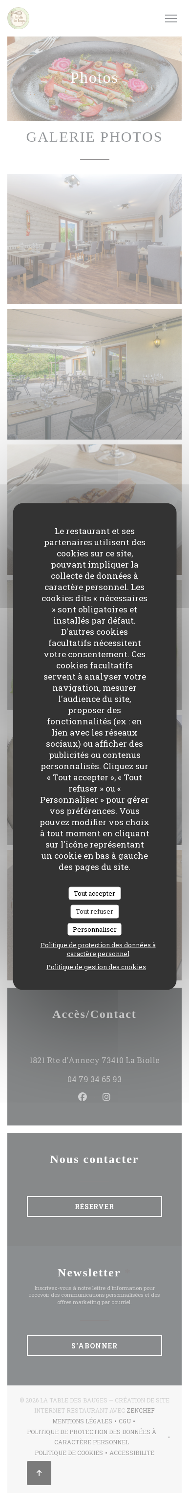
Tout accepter (94, 892)
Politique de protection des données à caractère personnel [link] (98, 949)
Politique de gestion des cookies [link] (96, 966)
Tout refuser (94, 911)
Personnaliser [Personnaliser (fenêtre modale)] (95, 928)
